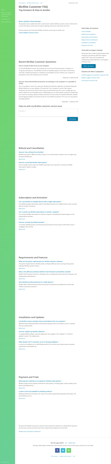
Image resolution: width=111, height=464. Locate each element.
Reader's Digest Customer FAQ (90, 78)
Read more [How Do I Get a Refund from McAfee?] (22, 159)
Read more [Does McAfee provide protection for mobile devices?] (22, 289)
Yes (66, 443)
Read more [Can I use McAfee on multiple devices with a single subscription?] (22, 208)
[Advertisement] (48, 47)
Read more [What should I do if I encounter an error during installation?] (22, 349)
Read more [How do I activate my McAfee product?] (22, 229)
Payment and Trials (87, 45)
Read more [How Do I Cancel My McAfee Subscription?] (22, 169)
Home (3, 10)
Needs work (71, 443)
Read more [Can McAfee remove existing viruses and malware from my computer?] (22, 328)
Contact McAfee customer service (28, 33)
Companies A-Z (5, 19)
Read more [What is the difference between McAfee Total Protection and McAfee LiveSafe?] (22, 279)
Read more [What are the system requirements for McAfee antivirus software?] (22, 268)
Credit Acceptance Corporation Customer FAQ (95, 75)
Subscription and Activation (90, 37)
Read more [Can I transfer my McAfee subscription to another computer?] (22, 219)
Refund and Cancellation (89, 34)
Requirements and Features (90, 40)
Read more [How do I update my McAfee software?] (22, 338)
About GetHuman (6, 22)
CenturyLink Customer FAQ (89, 80)
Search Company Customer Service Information (6, 14)
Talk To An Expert (88, 66)
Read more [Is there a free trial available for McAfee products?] (22, 398)
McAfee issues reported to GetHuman (30, 431)
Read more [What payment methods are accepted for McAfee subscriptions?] (22, 388)
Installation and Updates (89, 42)
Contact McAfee (86, 31)
